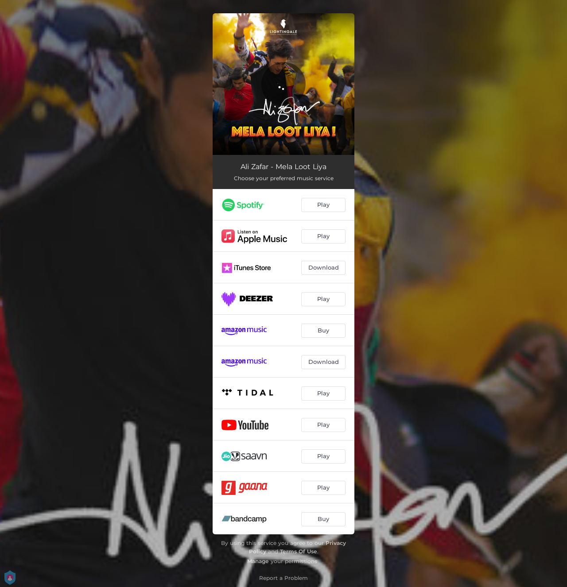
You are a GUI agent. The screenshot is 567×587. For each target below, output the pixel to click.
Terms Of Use (298, 551)
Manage (258, 561)
